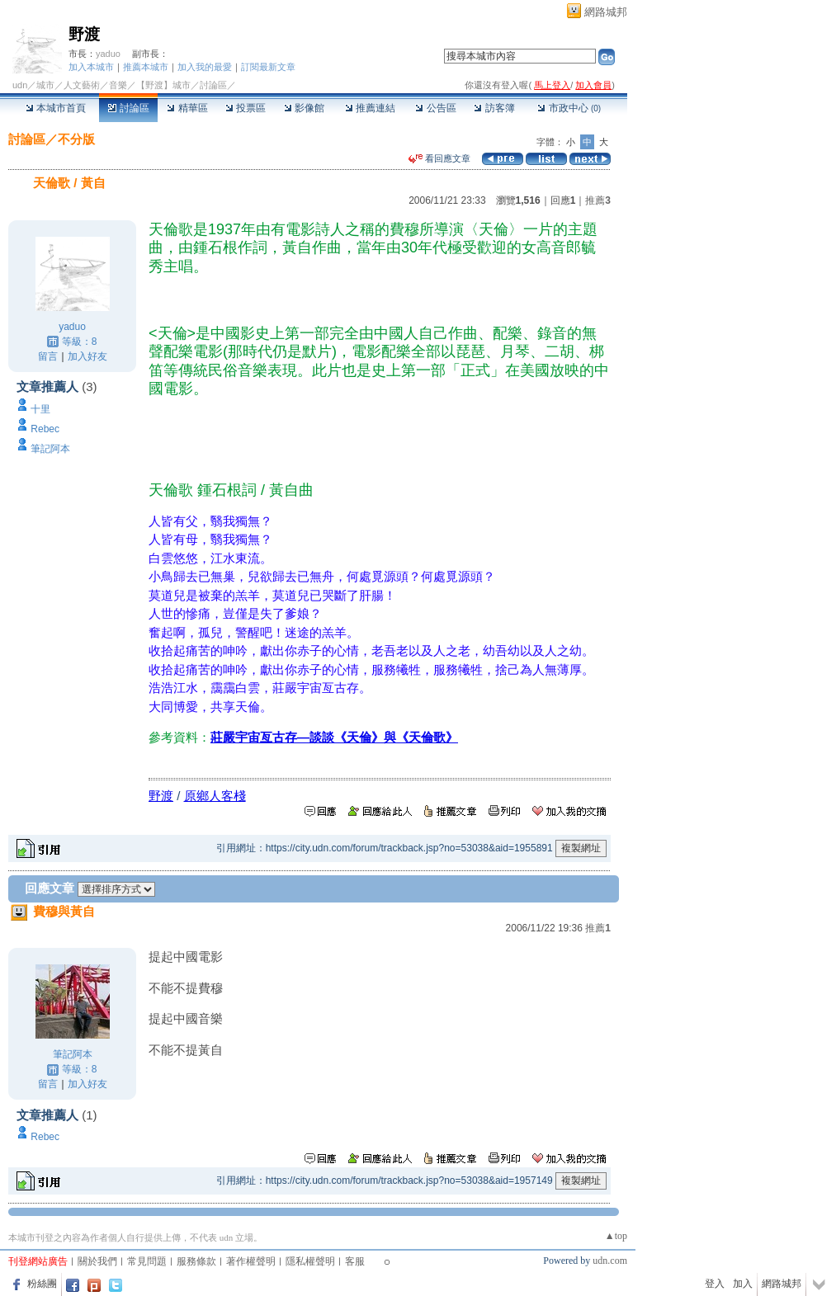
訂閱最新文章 (268, 67)
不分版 (76, 139)
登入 (715, 1283)
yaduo (108, 54)
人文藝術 (82, 85)
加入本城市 (91, 67)
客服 (355, 1261)
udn (19, 85)
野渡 (84, 34)
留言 (48, 356)
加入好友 (87, 356)
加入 (743, 1283)
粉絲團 (42, 1283)
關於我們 (97, 1261)
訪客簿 (494, 108)
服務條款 (196, 1261)
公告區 (435, 108)
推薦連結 (370, 108)
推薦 (598, 200)
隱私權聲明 (310, 1261)
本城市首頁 (56, 108)
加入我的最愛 (204, 67)
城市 (45, 85)
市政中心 (569, 108)
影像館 (304, 108)
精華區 (187, 108)
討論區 (128, 108)
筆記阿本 (50, 449)
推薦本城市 (145, 67)
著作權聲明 (251, 1261)
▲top (616, 1236)
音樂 (118, 85)
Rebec (45, 429)
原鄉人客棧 (215, 796)
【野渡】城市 (163, 85)
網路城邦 (605, 12)
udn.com (610, 1260)
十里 (40, 409)
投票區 (245, 108)
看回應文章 (439, 158)
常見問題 (147, 1261)
